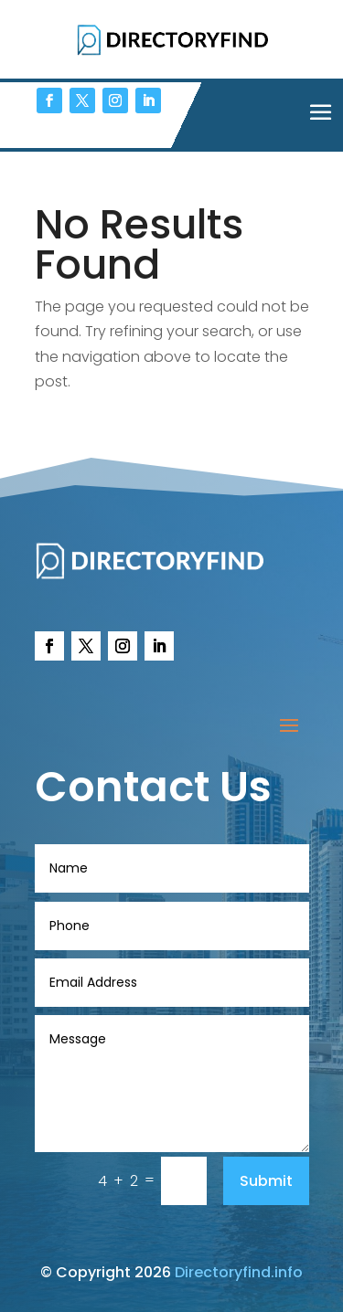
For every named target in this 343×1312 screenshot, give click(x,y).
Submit (266, 1180)
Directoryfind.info (239, 1272)
